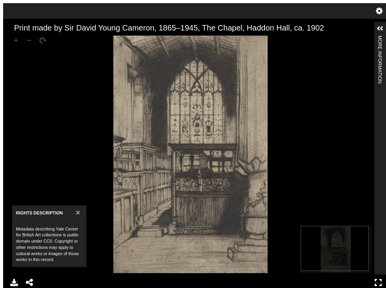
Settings (379, 11)
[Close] (78, 212)
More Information (379, 39)
